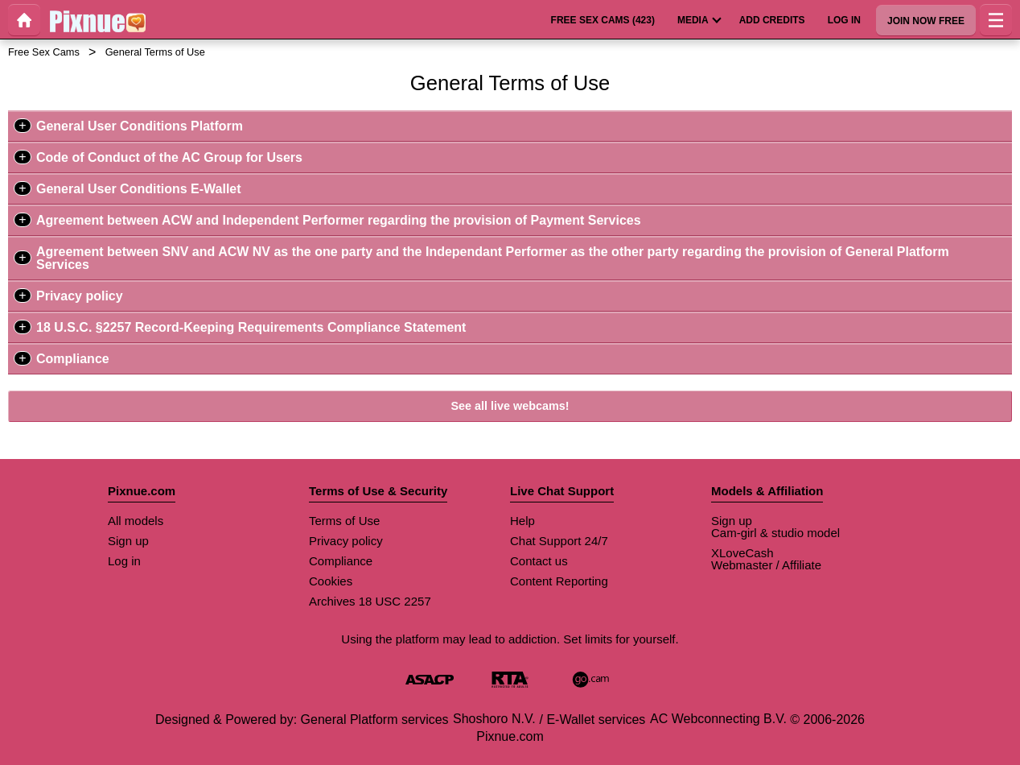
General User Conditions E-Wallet (138, 189)
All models (135, 520)
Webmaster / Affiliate (766, 565)
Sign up (128, 541)
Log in (124, 561)
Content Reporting (559, 581)
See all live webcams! (509, 405)
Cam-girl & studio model (775, 533)
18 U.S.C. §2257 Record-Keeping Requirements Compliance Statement (251, 327)
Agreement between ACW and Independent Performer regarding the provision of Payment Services (338, 220)
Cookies (330, 581)
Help (522, 520)
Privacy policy (79, 296)
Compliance (72, 359)
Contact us (539, 561)
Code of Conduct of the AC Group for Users (169, 157)
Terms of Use (344, 520)
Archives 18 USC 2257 (370, 601)
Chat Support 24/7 (559, 541)
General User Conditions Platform (139, 126)
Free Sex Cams (44, 52)
